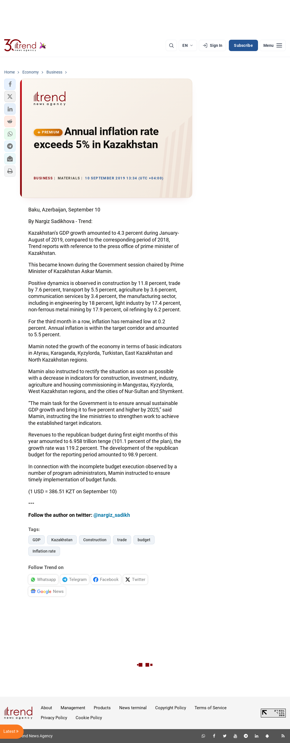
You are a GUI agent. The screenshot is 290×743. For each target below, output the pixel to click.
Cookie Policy (89, 717)
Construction (94, 540)
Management (73, 707)
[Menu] (273, 45)
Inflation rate (44, 551)
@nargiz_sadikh (111, 515)
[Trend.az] (25, 45)
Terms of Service (211, 707)
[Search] (171, 45)
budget (144, 540)
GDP (36, 540)
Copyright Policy (170, 707)
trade (122, 540)
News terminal (133, 707)
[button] (10, 84)
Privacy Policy (54, 717)
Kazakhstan (61, 540)
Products (102, 707)
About (46, 707)
